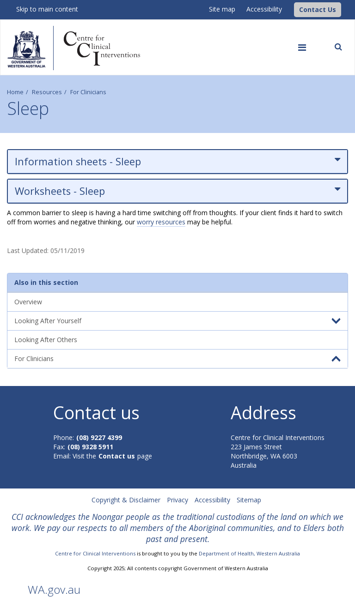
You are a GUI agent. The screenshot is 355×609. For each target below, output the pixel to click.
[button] (317, 9)
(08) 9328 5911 (90, 446)
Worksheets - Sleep (177, 191)
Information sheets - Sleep (177, 161)
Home (15, 92)
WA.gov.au (54, 589)
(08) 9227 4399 (99, 437)
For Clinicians (88, 92)
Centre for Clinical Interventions (95, 553)
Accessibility (264, 9)
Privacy (177, 499)
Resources (47, 92)
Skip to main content (47, 9)
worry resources (161, 221)
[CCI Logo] (291, 9)
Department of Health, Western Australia (249, 553)
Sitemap (249, 499)
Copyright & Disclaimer (126, 499)
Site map (222, 9)
